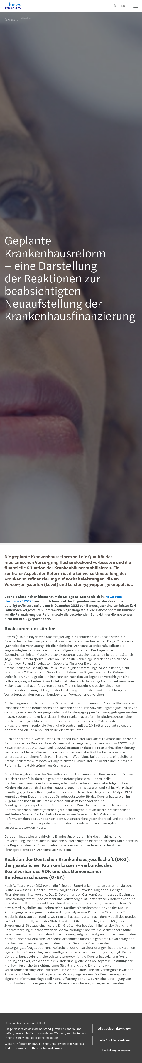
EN (123, 6)
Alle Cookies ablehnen (115, 1040)
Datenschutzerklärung (47, 1048)
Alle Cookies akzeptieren (114, 1028)
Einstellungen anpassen (115, 1050)
